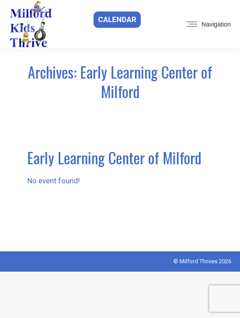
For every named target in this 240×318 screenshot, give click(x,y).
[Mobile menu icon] (208, 24)
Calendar (117, 19)
